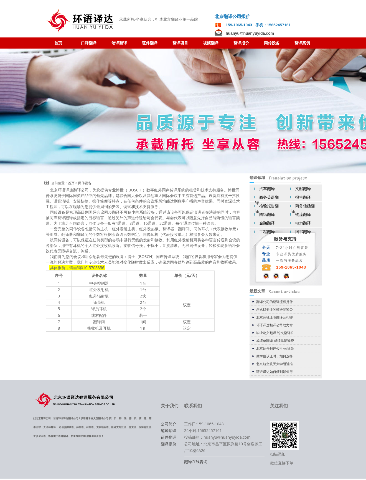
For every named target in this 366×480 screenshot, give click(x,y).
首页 (71, 183)
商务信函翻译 (303, 208)
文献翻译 (303, 188)
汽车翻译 (267, 188)
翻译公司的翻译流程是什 (274, 301)
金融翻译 (267, 223)
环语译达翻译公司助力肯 (274, 325)
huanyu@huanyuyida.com (250, 33)
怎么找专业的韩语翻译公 (274, 309)
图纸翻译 (267, 214)
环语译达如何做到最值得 (274, 371)
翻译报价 (168, 443)
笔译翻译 (168, 430)
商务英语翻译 (267, 199)
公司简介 (168, 423)
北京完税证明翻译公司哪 (274, 317)
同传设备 (85, 183)
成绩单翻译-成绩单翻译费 (275, 340)
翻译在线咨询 (195, 461)
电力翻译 (303, 223)
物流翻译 (303, 214)
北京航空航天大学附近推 (274, 364)
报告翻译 (303, 197)
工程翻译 (267, 231)
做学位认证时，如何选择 (274, 356)
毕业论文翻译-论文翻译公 (275, 332)
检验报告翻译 (267, 208)
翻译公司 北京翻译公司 (80, 21)
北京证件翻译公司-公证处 (275, 348)
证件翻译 (168, 437)
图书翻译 (303, 231)
